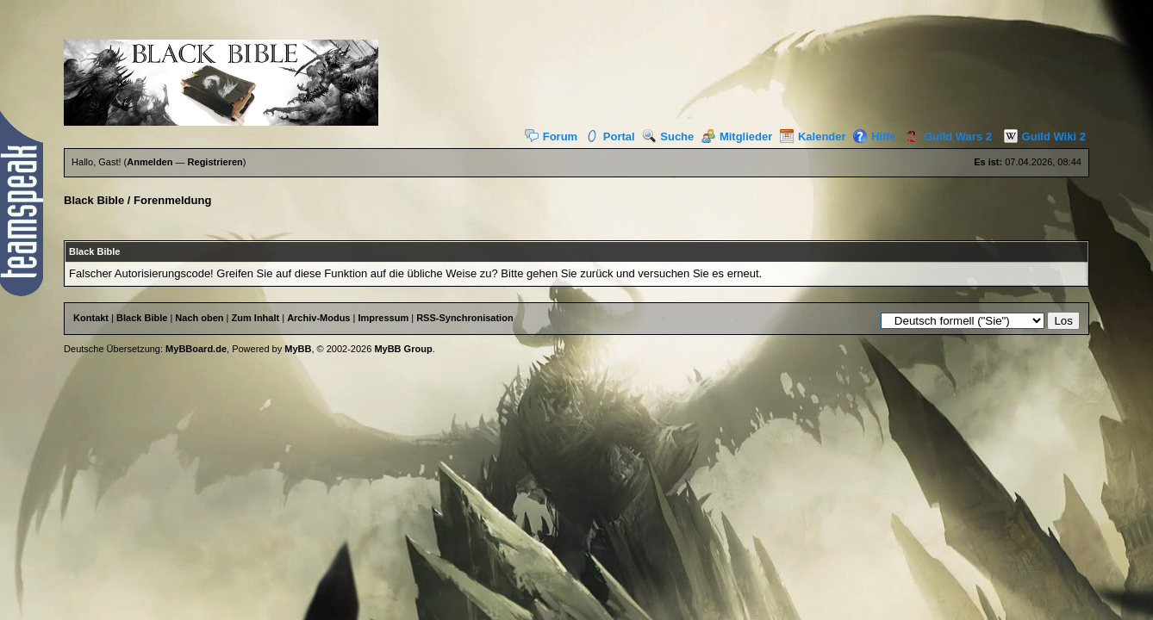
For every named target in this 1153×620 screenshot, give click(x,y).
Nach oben (199, 318)
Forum (551, 136)
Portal (610, 136)
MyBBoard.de (196, 349)
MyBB (297, 349)
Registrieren (215, 162)
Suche (668, 136)
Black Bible (94, 200)
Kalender (813, 136)
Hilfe (874, 136)
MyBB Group (403, 349)
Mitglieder (736, 136)
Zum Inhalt (256, 318)
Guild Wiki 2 (1040, 136)
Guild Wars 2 (945, 136)
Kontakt (91, 318)
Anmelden (149, 162)
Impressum (383, 318)
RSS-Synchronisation (464, 318)
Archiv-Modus (318, 318)
